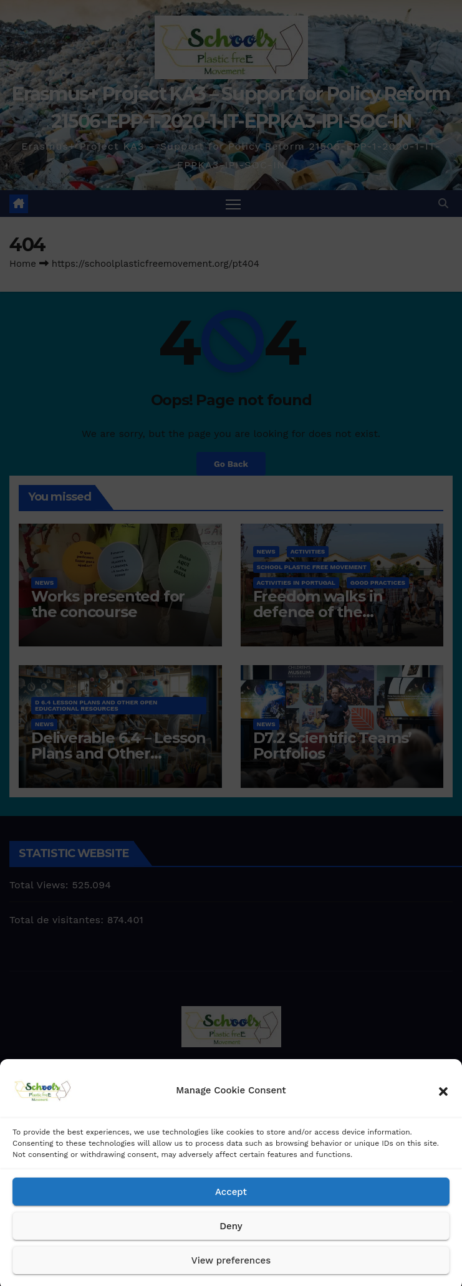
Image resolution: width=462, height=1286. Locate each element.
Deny (230, 1240)
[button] (443, 1105)
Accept (231, 1206)
